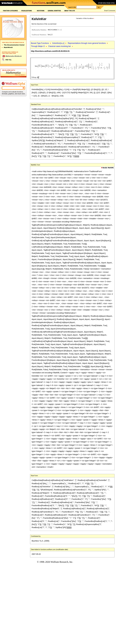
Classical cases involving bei (59, 46)
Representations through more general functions (87, 43)
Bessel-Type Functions (40, 43)
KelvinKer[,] (58, 43)
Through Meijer (38, 46)
